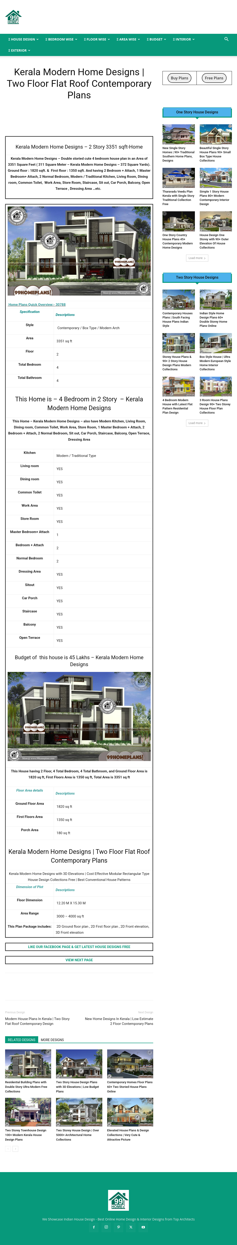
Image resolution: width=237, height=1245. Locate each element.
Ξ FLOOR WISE (97, 39)
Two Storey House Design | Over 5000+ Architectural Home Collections (77, 1135)
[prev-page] (8, 1149)
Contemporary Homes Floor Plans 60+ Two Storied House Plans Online (130, 1086)
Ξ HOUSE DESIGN (23, 39)
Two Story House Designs (197, 277)
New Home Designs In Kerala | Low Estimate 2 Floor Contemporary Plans (119, 1021)
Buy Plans (179, 78)
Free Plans (214, 78)
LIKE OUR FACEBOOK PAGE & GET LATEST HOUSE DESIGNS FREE (79, 947)
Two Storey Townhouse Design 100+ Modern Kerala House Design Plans (25, 1135)
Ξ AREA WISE (128, 39)
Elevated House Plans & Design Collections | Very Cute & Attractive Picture (128, 1135)
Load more (197, 258)
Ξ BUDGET (156, 39)
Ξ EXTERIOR (19, 50)
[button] (226, 39)
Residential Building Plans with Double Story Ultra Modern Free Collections (26, 1086)
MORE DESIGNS (52, 1040)
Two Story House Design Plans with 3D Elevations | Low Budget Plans (77, 1086)
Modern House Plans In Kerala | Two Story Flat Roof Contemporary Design (37, 1021)
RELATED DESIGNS (21, 1040)
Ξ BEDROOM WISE (61, 39)
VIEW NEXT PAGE (79, 960)
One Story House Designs (197, 112)
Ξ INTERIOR (184, 39)
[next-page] (15, 1149)
